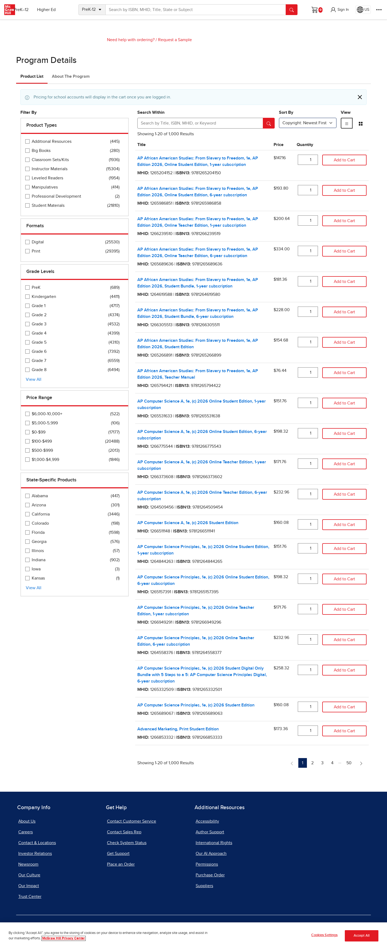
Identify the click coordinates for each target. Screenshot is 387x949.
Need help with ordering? (131, 40)
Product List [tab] (31, 76)
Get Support (118, 853)
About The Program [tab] (71, 76)
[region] (193, 935)
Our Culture (29, 875)
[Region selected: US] (363, 9)
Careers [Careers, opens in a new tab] (25, 832)
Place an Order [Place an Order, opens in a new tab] (121, 864)
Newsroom (28, 864)
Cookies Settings (324, 935)
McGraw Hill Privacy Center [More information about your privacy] (63, 938)
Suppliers (204, 886)
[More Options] (379, 9)
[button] (339, 9)
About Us (26, 821)
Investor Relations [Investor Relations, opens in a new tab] (35, 853)
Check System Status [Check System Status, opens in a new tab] (126, 843)
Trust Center (29, 896)
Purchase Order (210, 875)
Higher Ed (54, 10)
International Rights (214, 843)
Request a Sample (175, 40)
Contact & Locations (37, 843)
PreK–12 (29, 10)
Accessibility (207, 821)
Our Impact (28, 886)
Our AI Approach (211, 853)
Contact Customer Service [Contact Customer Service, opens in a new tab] (131, 821)
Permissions (207, 864)
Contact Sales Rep (124, 832)
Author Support (210, 832)
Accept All (362, 935)
